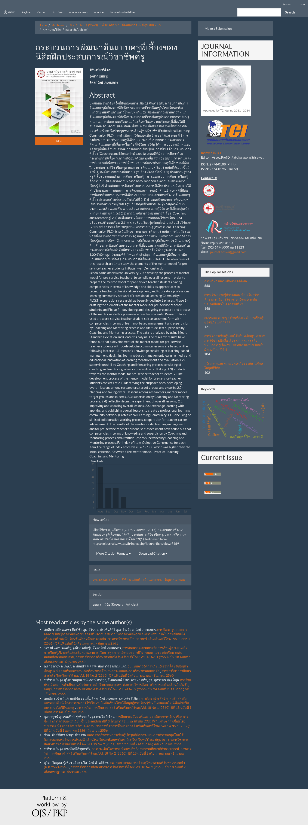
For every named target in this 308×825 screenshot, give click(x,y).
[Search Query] (259, 12)
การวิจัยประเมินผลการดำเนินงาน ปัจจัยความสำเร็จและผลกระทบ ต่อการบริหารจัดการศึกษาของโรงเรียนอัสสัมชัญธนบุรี (117, 684)
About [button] (99, 12)
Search (290, 12)
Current (41, 12)
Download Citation (153, 553)
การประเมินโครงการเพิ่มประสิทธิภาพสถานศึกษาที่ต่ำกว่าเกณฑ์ (135, 749)
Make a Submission (218, 28)
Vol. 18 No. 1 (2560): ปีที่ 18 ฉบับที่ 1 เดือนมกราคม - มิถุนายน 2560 (116, 25)
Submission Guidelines (122, 12)
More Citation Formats (113, 553)
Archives (58, 12)
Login (302, 4)
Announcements (78, 12)
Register (287, 4)
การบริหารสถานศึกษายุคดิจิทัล (225, 281)
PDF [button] (59, 141)
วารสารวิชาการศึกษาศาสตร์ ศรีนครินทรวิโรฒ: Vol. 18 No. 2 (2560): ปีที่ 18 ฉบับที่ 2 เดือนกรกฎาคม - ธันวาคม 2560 (117, 753)
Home (42, 25)
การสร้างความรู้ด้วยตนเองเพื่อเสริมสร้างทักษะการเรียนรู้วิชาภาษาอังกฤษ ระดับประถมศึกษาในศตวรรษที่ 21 (231, 299)
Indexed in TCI (211, 153)
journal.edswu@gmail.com (228, 252)
